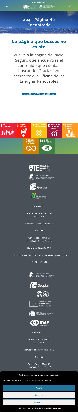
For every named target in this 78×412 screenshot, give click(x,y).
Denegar (39, 395)
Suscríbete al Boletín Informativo (39, 223)
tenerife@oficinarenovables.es (39, 213)
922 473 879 (39, 216)
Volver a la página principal (39, 94)
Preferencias (38, 402)
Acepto (39, 388)
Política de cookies (24, 408)
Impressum (57, 408)
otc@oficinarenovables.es (39, 339)
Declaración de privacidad (42, 408)
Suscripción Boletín (39, 2)
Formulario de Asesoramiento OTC (39, 350)
